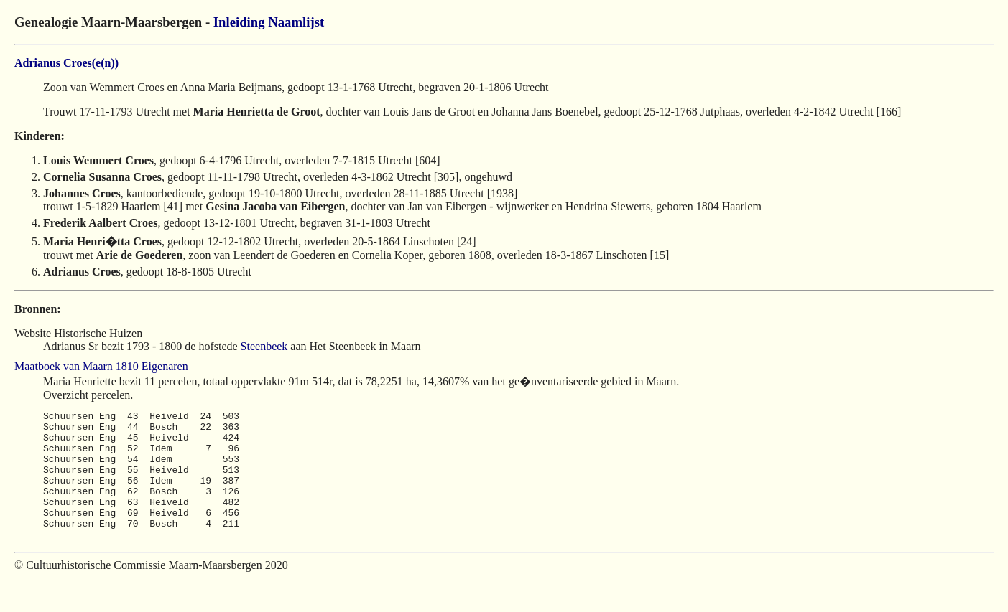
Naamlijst (296, 21)
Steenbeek (264, 346)
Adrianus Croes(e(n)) (66, 63)
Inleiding (239, 21)
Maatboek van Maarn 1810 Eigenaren (101, 366)
